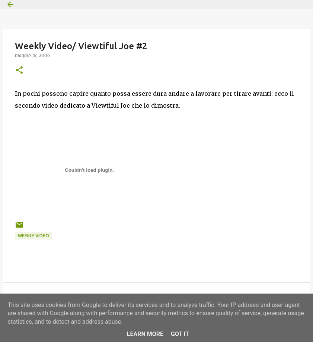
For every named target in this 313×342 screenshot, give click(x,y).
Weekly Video (33, 235)
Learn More (145, 334)
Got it (180, 334)
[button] (19, 71)
